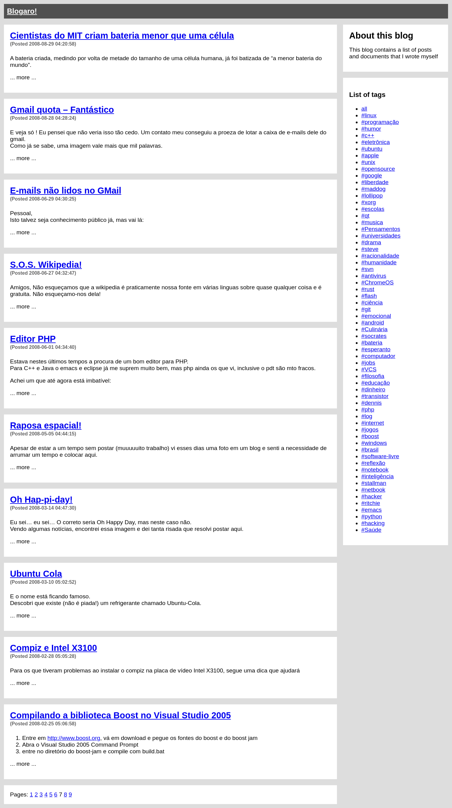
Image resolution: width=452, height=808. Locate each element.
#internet (372, 423)
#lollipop (371, 195)
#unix (368, 162)
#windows (374, 443)
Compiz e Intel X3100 (53, 648)
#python (371, 516)
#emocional (376, 316)
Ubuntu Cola (36, 574)
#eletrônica (375, 142)
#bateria (371, 342)
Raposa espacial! (45, 425)
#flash (369, 296)
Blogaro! (22, 11)
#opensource (378, 169)
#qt (365, 215)
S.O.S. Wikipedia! (46, 265)
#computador (378, 356)
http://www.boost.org (73, 738)
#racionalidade (380, 256)
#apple (370, 155)
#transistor (375, 396)
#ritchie (370, 503)
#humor (371, 128)
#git (366, 309)
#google (371, 175)
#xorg (368, 202)
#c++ (367, 135)
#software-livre (380, 456)
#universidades (380, 235)
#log (366, 416)
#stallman (373, 483)
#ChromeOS (377, 282)
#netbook (373, 490)
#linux (368, 115)
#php (367, 409)
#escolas (372, 209)
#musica (372, 222)
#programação (380, 122)
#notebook (375, 469)
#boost (370, 436)
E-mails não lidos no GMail (65, 190)
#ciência (371, 302)
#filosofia (372, 376)
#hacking (373, 523)
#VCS (368, 369)
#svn (367, 269)
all (364, 108)
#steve (370, 249)
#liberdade (375, 182)
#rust (367, 289)
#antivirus (373, 276)
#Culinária (374, 329)
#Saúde (371, 530)
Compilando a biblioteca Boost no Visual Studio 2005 (120, 715)
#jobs (368, 362)
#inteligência (377, 476)
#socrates (373, 336)
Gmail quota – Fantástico (62, 110)
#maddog (373, 189)
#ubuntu (371, 149)
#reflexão (373, 463)
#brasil (370, 449)
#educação (375, 383)
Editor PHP (33, 339)
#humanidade (378, 262)
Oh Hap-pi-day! (41, 499)
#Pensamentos (380, 229)
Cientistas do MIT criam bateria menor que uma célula (122, 35)
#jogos (370, 429)
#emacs (371, 510)
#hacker (371, 496)
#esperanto (375, 349)
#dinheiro (373, 389)
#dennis (371, 403)
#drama (371, 242)
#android (372, 322)
